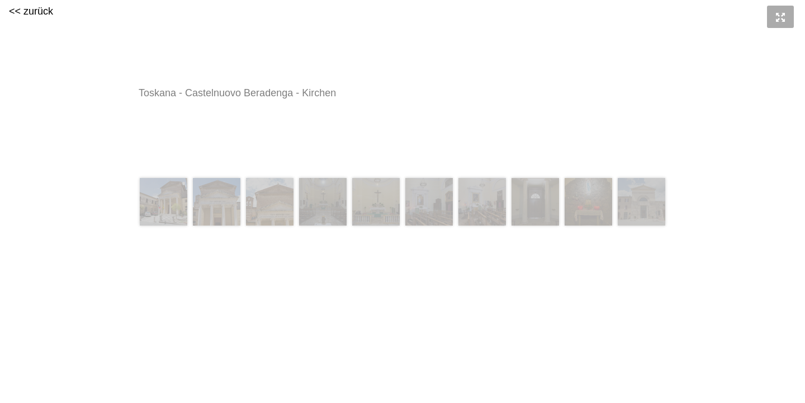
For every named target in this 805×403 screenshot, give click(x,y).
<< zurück (31, 11)
